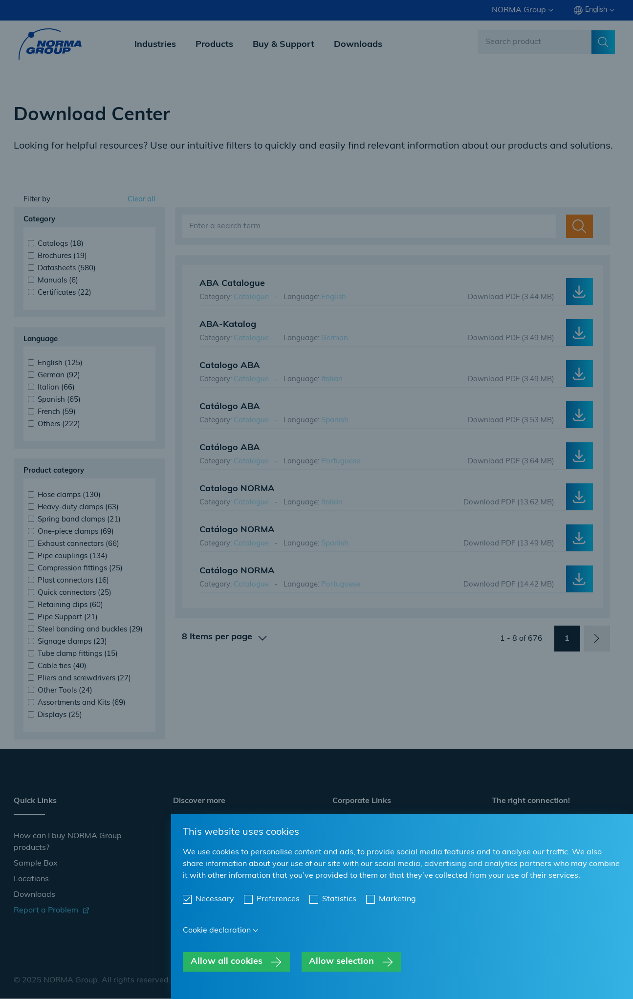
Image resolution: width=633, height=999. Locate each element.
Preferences (278, 899)
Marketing (397, 899)
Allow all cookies (226, 961)
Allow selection (341, 961)
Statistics (339, 899)
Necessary (215, 899)
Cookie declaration (217, 930)
